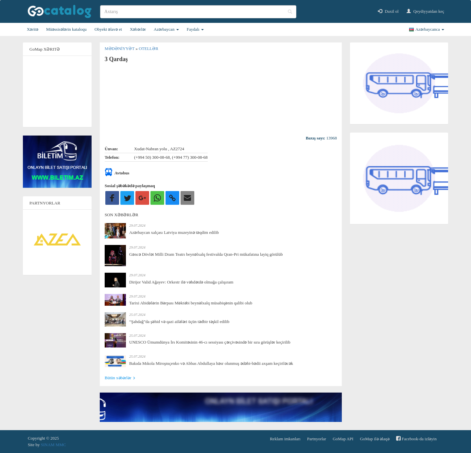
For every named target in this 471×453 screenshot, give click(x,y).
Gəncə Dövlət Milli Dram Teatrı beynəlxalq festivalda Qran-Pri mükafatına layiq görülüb (206, 254)
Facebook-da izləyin (416, 438)
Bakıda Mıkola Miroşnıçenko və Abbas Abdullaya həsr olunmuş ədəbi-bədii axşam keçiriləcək (211, 363)
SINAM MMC (53, 444)
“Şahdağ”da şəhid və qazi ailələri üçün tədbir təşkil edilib (179, 321)
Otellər (148, 48)
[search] (198, 11)
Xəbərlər (138, 29)
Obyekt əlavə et (108, 29)
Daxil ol (388, 11)
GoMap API (343, 438)
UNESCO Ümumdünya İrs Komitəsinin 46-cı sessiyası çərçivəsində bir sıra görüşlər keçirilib (209, 342)
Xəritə (32, 29)
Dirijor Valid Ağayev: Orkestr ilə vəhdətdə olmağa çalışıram (181, 282)
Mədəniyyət (120, 48)
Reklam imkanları (285, 438)
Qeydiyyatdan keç (425, 11)
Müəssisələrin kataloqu (66, 29)
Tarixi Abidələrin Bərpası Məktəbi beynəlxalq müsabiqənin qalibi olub (190, 302)
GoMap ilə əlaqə (374, 438)
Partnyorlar (316, 438)
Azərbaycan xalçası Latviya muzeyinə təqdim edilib (174, 232)
